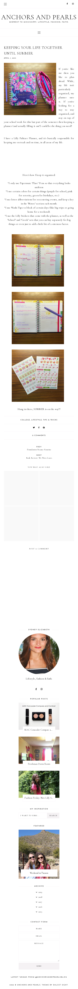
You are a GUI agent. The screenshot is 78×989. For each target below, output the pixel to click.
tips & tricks (50, 420)
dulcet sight (60, 985)
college (25, 420)
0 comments (39, 435)
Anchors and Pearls (39, 17)
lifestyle (36, 420)
